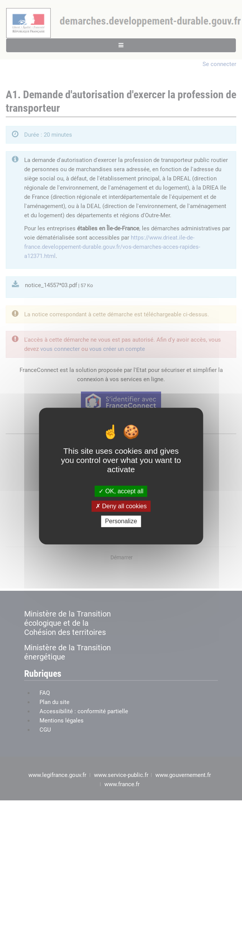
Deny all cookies (121, 506)
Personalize (121, 521)
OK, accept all (121, 491)
